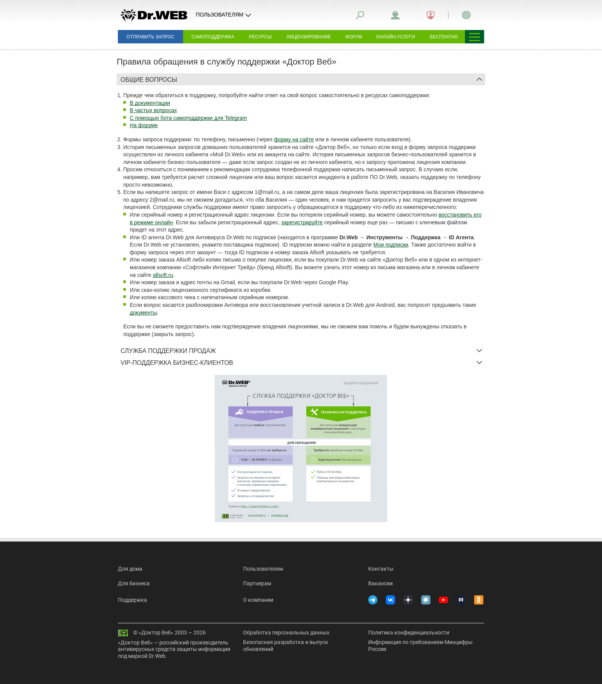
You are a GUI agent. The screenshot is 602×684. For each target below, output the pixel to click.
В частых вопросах (153, 110)
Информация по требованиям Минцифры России (420, 645)
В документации (150, 103)
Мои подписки (390, 245)
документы (143, 313)
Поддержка (132, 600)
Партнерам (257, 583)
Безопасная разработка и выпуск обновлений (285, 645)
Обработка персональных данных (286, 632)
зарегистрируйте (301, 222)
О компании (258, 600)
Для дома (130, 568)
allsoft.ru (163, 275)
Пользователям (263, 568)
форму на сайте (294, 139)
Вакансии (380, 583)
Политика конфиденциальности (408, 632)
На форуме (144, 125)
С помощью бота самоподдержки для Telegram (188, 118)
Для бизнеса (134, 583)
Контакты (381, 568)
